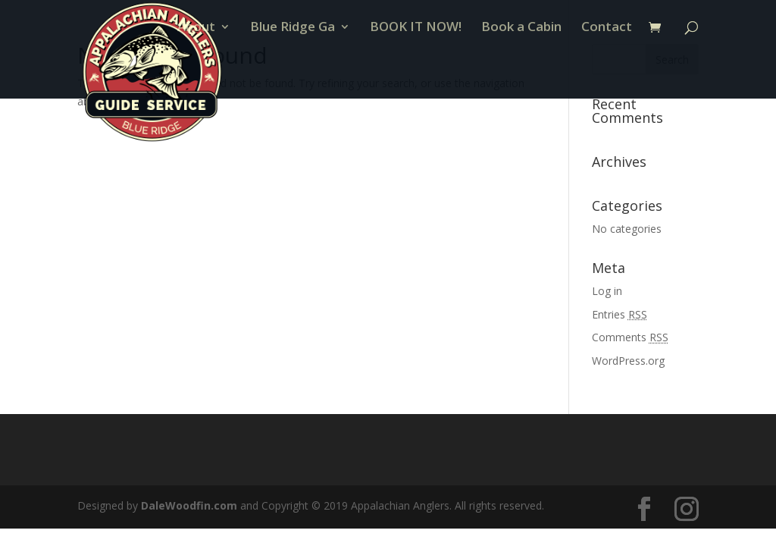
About (196, 73)
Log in (607, 291)
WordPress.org (628, 360)
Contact (606, 73)
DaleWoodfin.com (189, 505)
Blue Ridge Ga (292, 73)
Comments (630, 337)
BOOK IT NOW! (416, 73)
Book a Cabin (521, 73)
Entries (619, 314)
